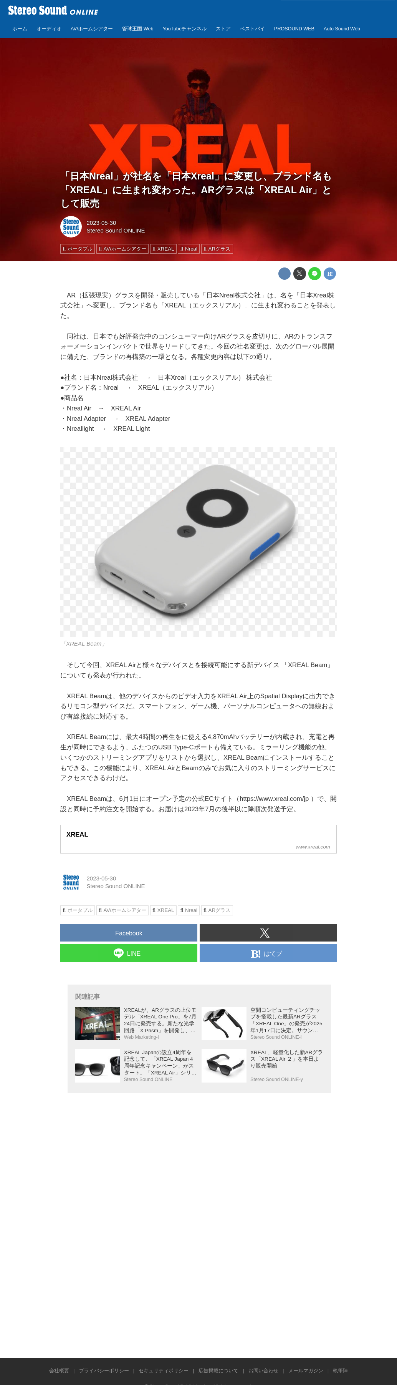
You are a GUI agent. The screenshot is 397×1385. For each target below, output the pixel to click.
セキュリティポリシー (164, 1370)
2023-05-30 (101, 222)
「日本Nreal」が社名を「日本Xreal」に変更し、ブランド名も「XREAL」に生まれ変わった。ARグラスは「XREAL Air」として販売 (196, 189)
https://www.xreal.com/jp (274, 798)
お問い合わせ (263, 1370)
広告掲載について (218, 1370)
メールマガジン (305, 1370)
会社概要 (59, 1370)
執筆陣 (340, 1370)
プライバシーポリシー (104, 1370)
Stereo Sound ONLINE (116, 230)
